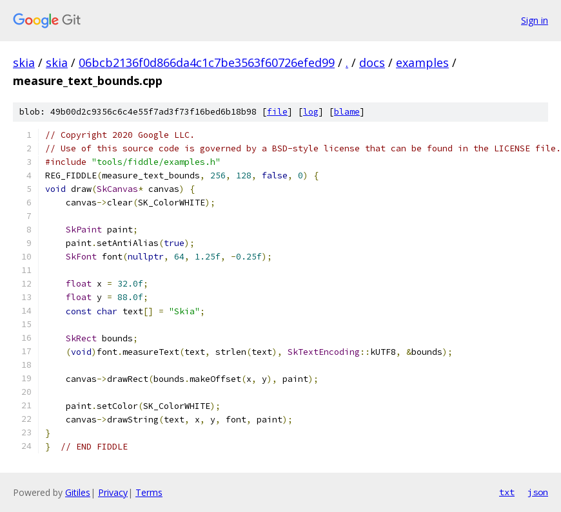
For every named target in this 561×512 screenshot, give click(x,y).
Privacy (113, 492)
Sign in (534, 20)
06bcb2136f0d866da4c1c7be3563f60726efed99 (207, 62)
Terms (148, 492)
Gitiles (77, 492)
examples (422, 62)
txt (507, 492)
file (277, 111)
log (311, 111)
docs (372, 62)
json (537, 492)
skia (24, 62)
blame (347, 111)
